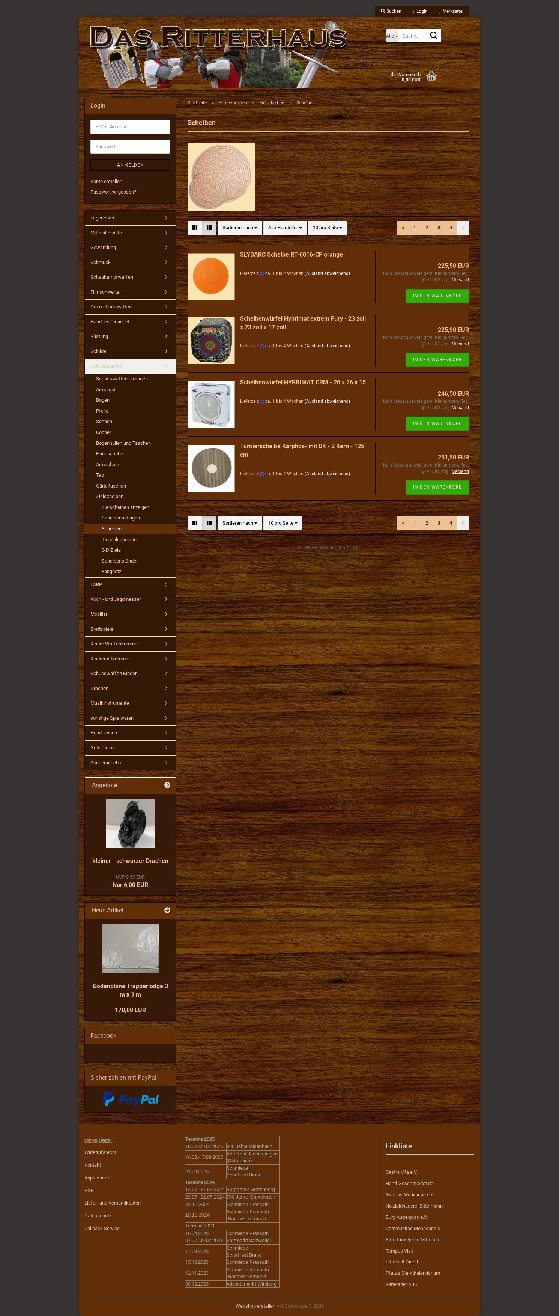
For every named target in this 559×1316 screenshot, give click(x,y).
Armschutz (107, 464)
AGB (89, 1190)
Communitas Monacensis (413, 1228)
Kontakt (92, 1165)
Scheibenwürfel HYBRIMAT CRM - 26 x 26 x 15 (303, 382)
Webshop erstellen (255, 1306)
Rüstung (99, 336)
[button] (195, 228)
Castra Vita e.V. (402, 1172)
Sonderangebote (107, 762)
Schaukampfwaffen (111, 277)
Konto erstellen (106, 181)
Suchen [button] (391, 11)
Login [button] (420, 11)
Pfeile (102, 411)
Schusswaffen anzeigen (122, 378)
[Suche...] (392, 35)
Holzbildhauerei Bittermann (414, 1206)
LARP (96, 584)
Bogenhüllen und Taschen (123, 443)
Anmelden (130, 165)
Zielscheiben (109, 496)
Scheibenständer (120, 561)
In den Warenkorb (437, 296)
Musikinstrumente (109, 703)
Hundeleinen (103, 732)
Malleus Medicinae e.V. (410, 1194)
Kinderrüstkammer (110, 659)
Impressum (96, 1178)
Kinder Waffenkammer (114, 644)
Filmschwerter (105, 292)
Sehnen (104, 421)
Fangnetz (111, 571)
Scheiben (112, 528)
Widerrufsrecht (100, 1152)
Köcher (103, 432)
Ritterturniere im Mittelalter (414, 1239)
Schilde (98, 351)
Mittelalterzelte (106, 233)
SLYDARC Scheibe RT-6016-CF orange (291, 254)
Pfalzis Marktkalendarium (413, 1273)
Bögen (103, 400)
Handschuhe (109, 453)
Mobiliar (98, 614)
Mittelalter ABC (401, 1284)
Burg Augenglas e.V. (407, 1217)
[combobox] (240, 228)
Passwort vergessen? (113, 192)
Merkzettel (451, 11)
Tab (100, 475)
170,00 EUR (130, 1010)
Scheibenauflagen (121, 518)
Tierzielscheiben (119, 539)
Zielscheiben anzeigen (125, 507)
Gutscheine (102, 747)
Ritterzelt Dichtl (402, 1262)
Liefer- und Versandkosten (112, 1203)
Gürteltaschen (111, 486)
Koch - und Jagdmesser (115, 599)
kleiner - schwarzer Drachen (130, 860)
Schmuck (100, 262)
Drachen (99, 688)
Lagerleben (102, 218)
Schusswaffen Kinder (113, 673)
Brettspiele (101, 629)
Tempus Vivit (399, 1251)
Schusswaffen (106, 366)
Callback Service (102, 1228)
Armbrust (106, 389)
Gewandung (103, 247)
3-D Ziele (111, 550)
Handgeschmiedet (109, 321)
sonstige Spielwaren (112, 718)
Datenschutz (97, 1215)
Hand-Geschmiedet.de (409, 1183)
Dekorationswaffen (111, 306)
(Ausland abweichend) (327, 273)
